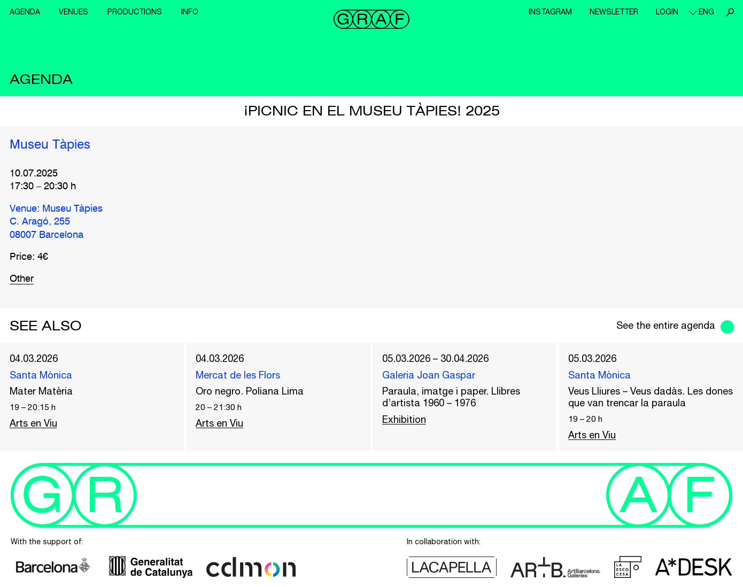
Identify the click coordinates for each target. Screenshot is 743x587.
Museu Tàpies (50, 145)
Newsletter (614, 11)
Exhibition (404, 419)
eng (706, 11)
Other (22, 279)
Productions (134, 11)
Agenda (25, 11)
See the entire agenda (665, 325)
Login (667, 11)
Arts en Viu (33, 423)
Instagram (550, 11)
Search (730, 12)
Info (189, 11)
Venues (73, 11)
